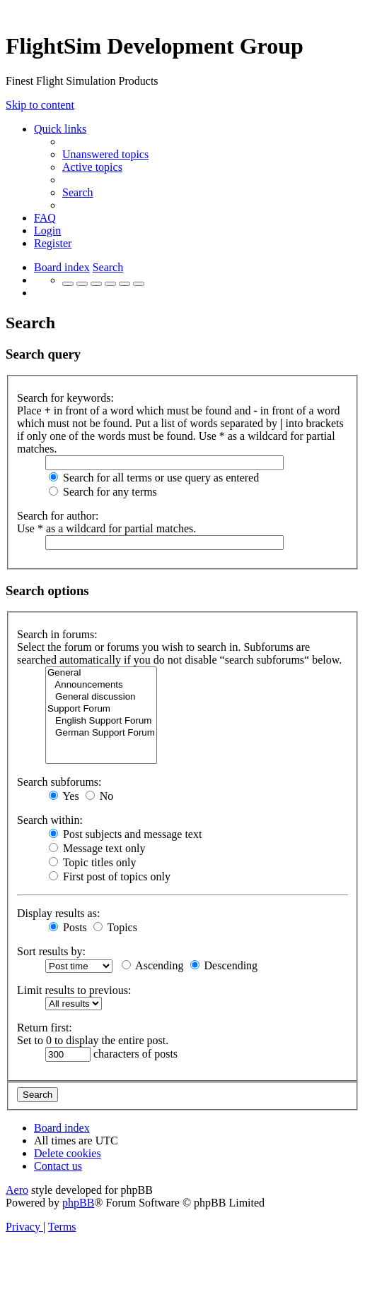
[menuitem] (105, 154)
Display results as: (58, 913)
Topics (115, 927)
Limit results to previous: (74, 990)
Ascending (153, 965)
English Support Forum (101, 721)
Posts (68, 927)
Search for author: (58, 516)
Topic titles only (92, 862)
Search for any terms (103, 492)
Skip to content (40, 105)
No (100, 796)
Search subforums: (59, 782)
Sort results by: (51, 951)
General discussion (101, 697)
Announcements (101, 685)
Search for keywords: (65, 398)
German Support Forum (101, 733)
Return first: (44, 1028)
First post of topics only (109, 876)
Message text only (97, 848)
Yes (64, 796)
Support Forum (101, 709)
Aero (17, 1190)
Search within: (50, 820)
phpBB (78, 1203)
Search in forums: (57, 634)
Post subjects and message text (125, 834)
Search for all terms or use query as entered (154, 478)
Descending (224, 965)
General (101, 673)
